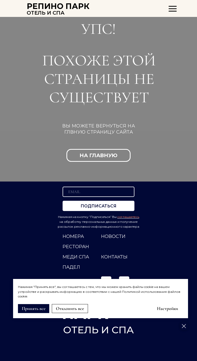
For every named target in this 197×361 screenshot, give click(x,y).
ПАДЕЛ (71, 267)
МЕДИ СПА (76, 257)
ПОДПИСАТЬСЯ (98, 206)
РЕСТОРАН (76, 246)
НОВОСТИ (113, 236)
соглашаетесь (128, 217)
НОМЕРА (73, 236)
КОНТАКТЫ (114, 257)
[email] (98, 192)
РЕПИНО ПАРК (58, 6)
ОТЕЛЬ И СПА (46, 13)
